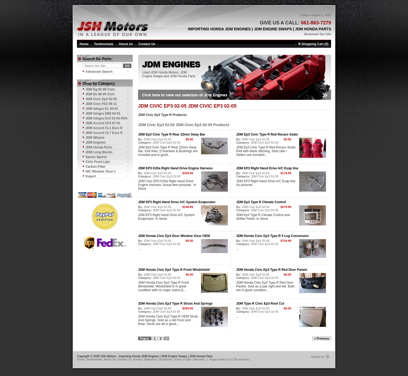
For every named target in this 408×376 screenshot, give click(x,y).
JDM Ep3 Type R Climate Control (261, 202)
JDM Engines (96, 142)
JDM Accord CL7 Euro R (104, 133)
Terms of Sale (182, 359)
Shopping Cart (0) (313, 44)
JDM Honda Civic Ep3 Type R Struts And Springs (175, 303)
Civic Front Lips (98, 162)
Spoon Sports (96, 157)
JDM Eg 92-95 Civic (100, 89)
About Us (126, 44)
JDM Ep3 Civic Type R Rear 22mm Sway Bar (171, 134)
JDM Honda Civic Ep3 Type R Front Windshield (174, 270)
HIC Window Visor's (101, 171)
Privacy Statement (145, 359)
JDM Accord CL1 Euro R (104, 128)
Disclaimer (165, 359)
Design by (320, 356)
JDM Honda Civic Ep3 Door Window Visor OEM (174, 236)
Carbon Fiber (96, 167)
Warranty (199, 359)
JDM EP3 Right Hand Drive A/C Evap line (267, 168)
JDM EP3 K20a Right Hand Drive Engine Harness (175, 168)
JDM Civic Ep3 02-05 (157, 139)
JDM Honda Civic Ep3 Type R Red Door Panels (271, 270)
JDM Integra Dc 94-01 (102, 109)
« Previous (321, 338)
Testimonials (103, 44)
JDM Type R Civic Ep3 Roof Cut (260, 303)
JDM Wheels (95, 138)
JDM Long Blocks (99, 152)
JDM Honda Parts (99, 147)
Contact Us (146, 44)
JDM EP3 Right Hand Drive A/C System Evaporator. (177, 202)
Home (84, 44)
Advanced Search (99, 72)
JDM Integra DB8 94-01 (103, 113)
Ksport (91, 176)
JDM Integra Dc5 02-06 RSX (106, 118)
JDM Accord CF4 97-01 (103, 123)
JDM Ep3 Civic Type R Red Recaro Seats (267, 134)
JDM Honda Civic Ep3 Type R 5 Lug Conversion (272, 236)
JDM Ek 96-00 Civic (100, 94)
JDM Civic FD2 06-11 (101, 104)
